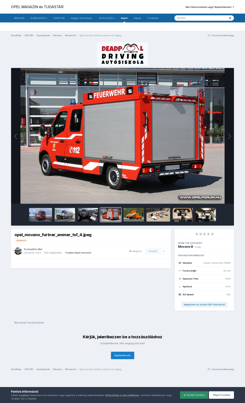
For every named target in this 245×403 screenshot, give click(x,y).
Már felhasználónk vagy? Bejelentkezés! (210, 7)
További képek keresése (78, 252)
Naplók (137, 18)
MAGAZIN (19, 18)
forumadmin (30, 249)
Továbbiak (152, 18)
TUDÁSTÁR (59, 18)
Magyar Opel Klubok (81, 18)
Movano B (185, 246)
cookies (24, 395)
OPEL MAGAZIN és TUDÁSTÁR (37, 7)
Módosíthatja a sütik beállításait (122, 395)
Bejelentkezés (123, 355)
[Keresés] (191, 18)
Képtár (124, 19)
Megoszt (135, 251)
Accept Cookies (194, 394)
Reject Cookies (221, 394)
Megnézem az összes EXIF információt (204, 304)
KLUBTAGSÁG (38, 18)
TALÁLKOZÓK (106, 18)
